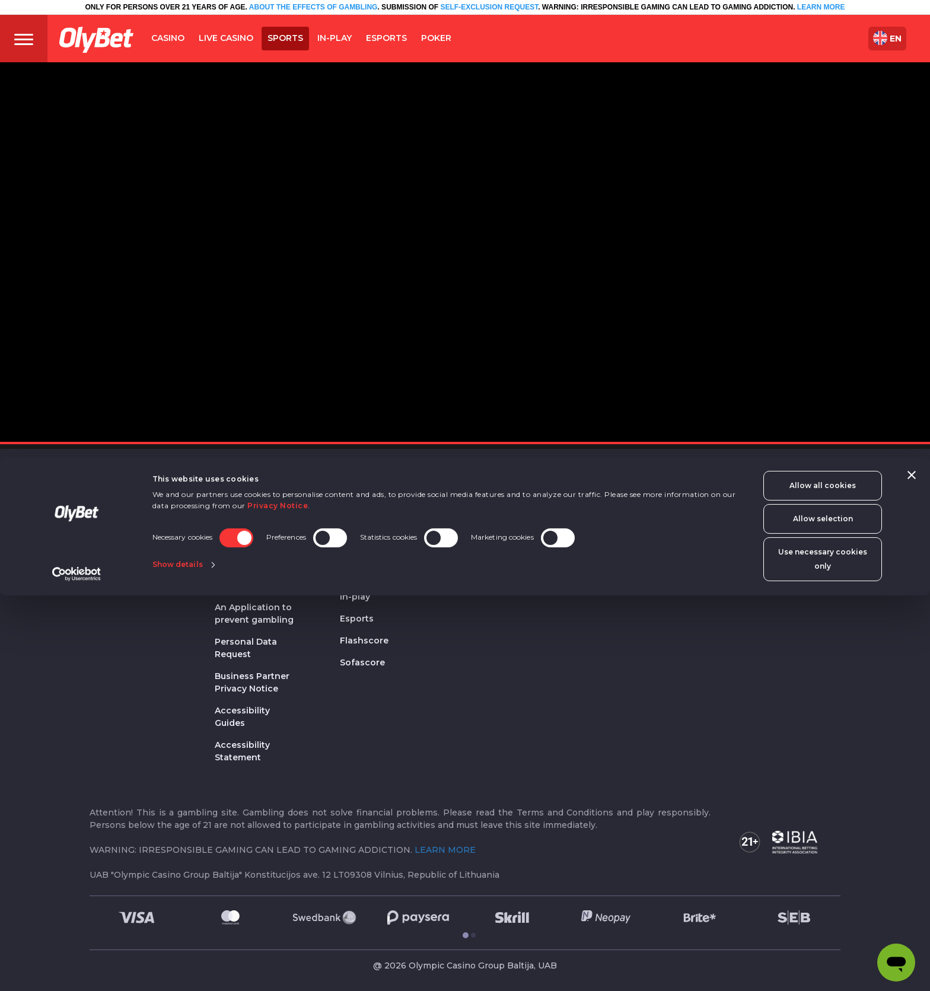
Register (671, 507)
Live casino (490, 529)
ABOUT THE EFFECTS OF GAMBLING (312, 7)
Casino (484, 484)
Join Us (106, 550)
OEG (351, 484)
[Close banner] (911, 870)
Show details (177, 958)
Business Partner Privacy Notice (252, 682)
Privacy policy (245, 507)
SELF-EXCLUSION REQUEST (489, 7)
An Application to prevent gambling (254, 613)
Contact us (114, 528)
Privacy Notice (277, 901)
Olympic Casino (374, 529)
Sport (357, 551)
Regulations (241, 585)
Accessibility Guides (242, 716)
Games (480, 507)
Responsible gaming (242, 557)
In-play (355, 596)
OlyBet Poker (494, 574)
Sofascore (362, 662)
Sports (354, 574)
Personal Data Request (246, 647)
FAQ (99, 572)
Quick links (685, 484)
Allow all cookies (822, 881)
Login (666, 529)
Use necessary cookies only (822, 954)
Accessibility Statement (242, 751)
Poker (482, 551)
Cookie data (241, 529)
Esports (357, 618)
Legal (231, 484)
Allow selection (823, 914)
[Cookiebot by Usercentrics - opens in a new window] (77, 970)
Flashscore (364, 640)
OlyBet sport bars (378, 507)
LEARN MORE (821, 7)
